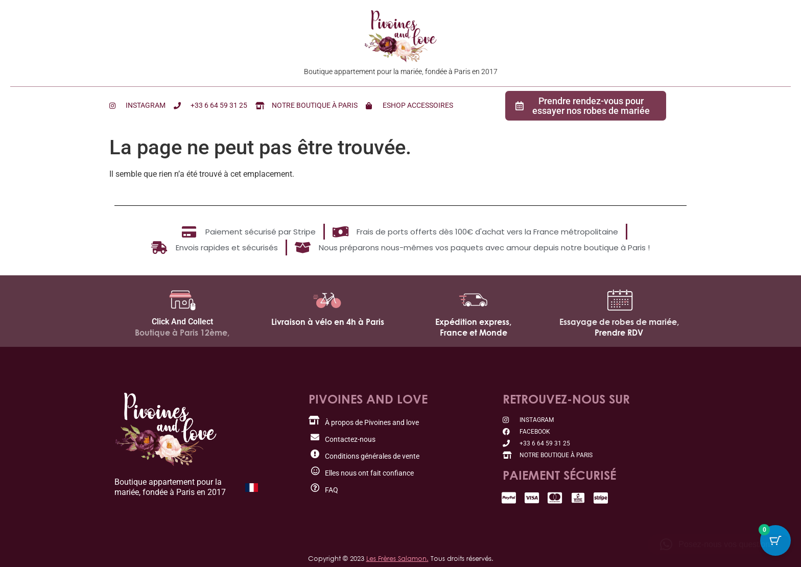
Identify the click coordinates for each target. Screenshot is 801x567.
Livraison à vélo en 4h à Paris (327, 322)
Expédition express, (473, 322)
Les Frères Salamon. (397, 558)
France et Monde (473, 332)
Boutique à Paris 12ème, (182, 332)
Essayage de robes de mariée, (619, 322)
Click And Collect (182, 321)
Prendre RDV (619, 332)
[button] (719, 544)
